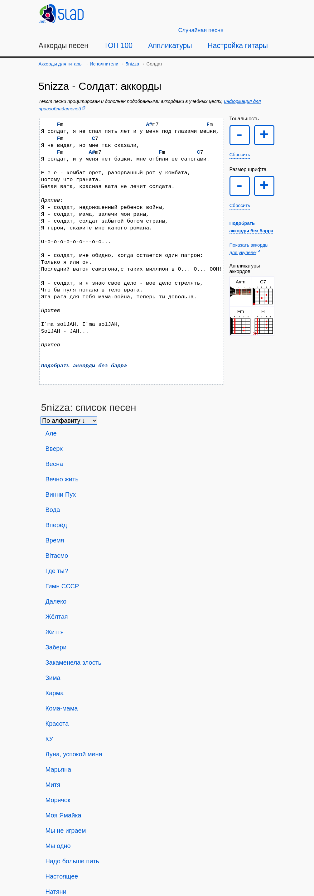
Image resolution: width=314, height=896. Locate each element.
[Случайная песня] (201, 30)
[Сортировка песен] (69, 421)
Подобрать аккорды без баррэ (84, 365)
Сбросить (239, 154)
